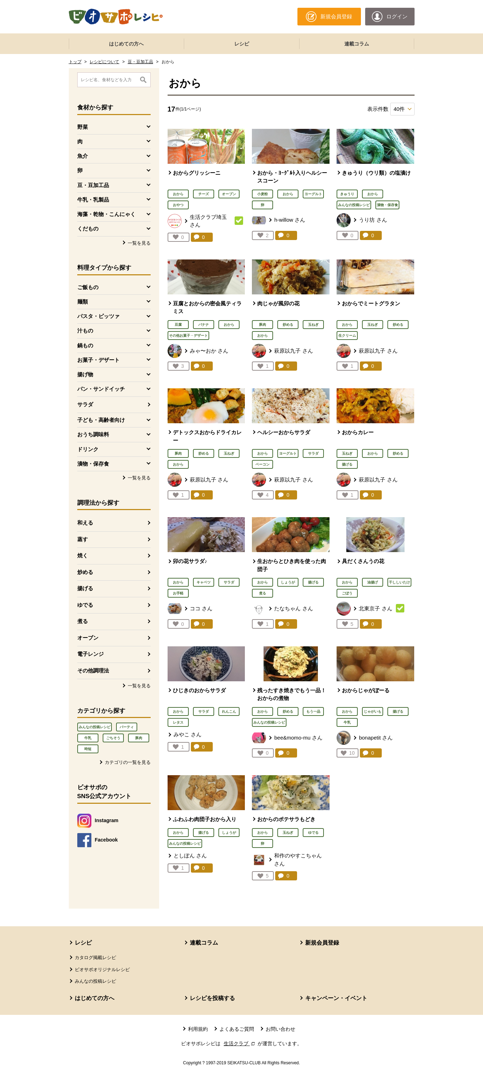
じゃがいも (372, 711)
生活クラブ (240, 1043)
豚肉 (138, 738)
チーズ (203, 194)
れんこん (229, 711)
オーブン (87, 638)
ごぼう (347, 593)
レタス (178, 722)
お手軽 (178, 593)
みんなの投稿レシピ (94, 727)
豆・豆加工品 (140, 61)
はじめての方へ (126, 44)
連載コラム (356, 44)
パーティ (127, 727)
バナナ (203, 325)
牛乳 (87, 738)
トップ (75, 61)
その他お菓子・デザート (188, 335)
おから (178, 194)
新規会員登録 (322, 943)
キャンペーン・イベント (336, 998)
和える (85, 523)
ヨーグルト (313, 194)
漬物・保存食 (387, 205)
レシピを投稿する (212, 998)
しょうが (288, 582)
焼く (82, 555)
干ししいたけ (399, 582)
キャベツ (204, 582)
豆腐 (178, 325)
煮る (82, 621)
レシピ (241, 44)
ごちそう (113, 738)
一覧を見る (139, 243)
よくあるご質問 (236, 1029)
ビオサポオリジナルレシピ (102, 969)
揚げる (85, 588)
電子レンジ (90, 654)
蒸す (82, 539)
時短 (87, 749)
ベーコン (262, 464)
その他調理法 (93, 671)
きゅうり (347, 194)
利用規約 (198, 1029)
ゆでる (85, 605)
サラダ (85, 404)
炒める (85, 572)
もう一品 (313, 711)
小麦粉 (262, 194)
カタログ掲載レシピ (95, 957)
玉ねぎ (313, 325)
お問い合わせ (280, 1029)
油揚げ (372, 582)
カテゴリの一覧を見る (128, 762)
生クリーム (347, 335)
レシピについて (104, 61)
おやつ (178, 205)
